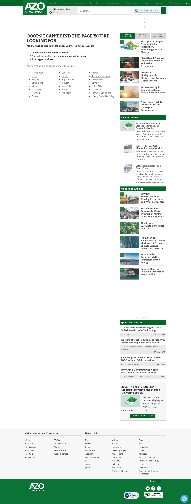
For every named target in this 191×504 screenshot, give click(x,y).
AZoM (27, 434)
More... (163, 3)
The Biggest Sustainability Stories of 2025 (153, 223)
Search (94, 72)
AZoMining (30, 451)
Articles (35, 79)
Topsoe (128, 330)
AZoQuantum (60, 437)
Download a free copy (142, 409)
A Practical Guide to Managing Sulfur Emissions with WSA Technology (139, 324)
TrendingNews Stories (127, 35)
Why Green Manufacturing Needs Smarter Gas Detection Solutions (142, 365)
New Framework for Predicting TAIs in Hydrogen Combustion (152, 102)
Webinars (89, 448)
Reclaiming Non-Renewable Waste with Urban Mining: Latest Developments (152, 210)
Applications (68, 79)
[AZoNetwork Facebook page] (54, 12)
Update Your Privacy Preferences (45, 500)
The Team (66, 92)
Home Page (37, 72)
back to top (155, 475)
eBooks (88, 458)
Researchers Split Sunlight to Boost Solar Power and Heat (152, 87)
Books (35, 96)
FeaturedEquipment (142, 35)
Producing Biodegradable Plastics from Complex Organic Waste (152, 74)
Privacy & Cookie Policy (102, 96)
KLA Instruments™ (133, 359)
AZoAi (56, 441)
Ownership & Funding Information (148, 466)
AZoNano (29, 437)
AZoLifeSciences (61, 448)
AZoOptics (29, 444)
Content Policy (145, 461)
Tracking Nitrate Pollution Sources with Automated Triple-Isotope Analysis (140, 336)
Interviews (116, 441)
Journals (36, 92)
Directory (36, 89)
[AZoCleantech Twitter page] (57, 12)
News (34, 76)
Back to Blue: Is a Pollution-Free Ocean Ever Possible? (151, 267)
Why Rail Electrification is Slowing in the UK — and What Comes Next (152, 194)
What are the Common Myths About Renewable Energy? (153, 253)
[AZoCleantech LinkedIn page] (50, 12)
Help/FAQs (96, 86)
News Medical (60, 444)
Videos (35, 86)
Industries (67, 82)
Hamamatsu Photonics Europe (138, 370)
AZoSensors (59, 434)
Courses (66, 72)
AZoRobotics (30, 441)
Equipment (37, 82)
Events (65, 76)
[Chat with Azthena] (184, 499)
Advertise (96, 89)
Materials (66, 86)
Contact (95, 82)
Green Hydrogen (119, 444)
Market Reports (92, 451)
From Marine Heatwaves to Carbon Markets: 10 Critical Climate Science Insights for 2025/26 (153, 239)
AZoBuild (29, 448)
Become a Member (100, 76)
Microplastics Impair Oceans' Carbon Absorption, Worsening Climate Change (152, 45)
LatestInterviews (158, 35)
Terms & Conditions (101, 92)
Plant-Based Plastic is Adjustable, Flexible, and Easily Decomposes (153, 58)
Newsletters (97, 79)
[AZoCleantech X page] (159, 482)
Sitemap (142, 458)
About (65, 89)
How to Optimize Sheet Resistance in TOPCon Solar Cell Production (139, 353)
